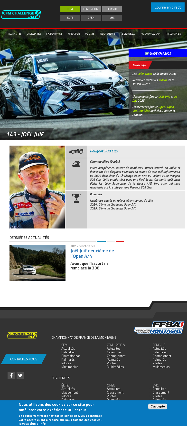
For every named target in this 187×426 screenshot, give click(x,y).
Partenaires (173, 34)
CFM (70, 9)
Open (91, 18)
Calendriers (144, 73)
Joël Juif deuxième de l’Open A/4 (92, 253)
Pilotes (89, 34)
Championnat (54, 34)
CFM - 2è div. (91, 9)
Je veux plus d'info (32, 423)
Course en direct (168, 7)
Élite (70, 18)
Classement (69, 392)
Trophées (144, 110)
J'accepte (157, 406)
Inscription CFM (150, 34)
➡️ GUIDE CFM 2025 (158, 53)
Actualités (14, 34)
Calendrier (34, 34)
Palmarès (74, 34)
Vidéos (163, 80)
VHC (112, 18)
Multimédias (107, 34)
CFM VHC (112, 9)
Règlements (128, 34)
